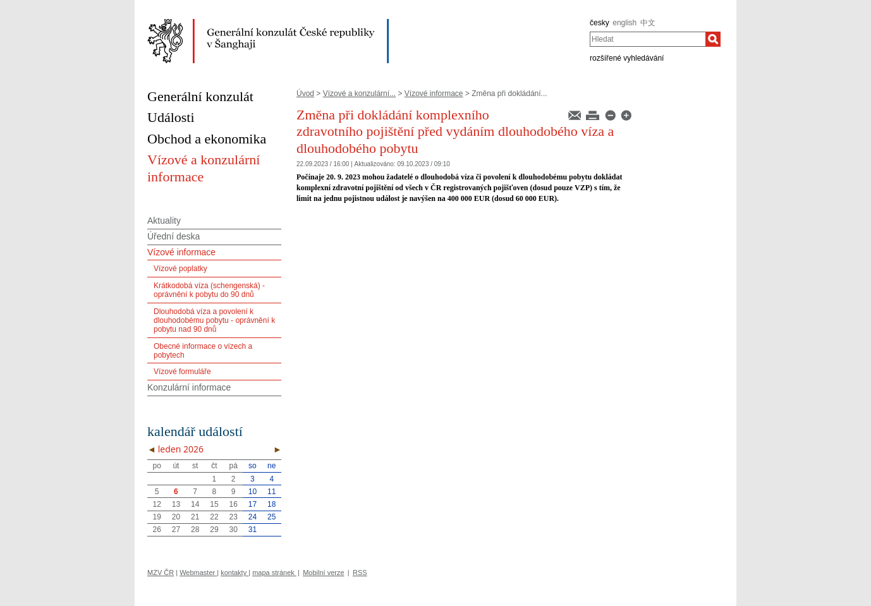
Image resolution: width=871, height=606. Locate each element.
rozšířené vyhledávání (627, 58)
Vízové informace (434, 93)
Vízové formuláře (182, 371)
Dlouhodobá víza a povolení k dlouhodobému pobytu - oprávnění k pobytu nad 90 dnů (214, 320)
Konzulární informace (189, 387)
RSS (360, 572)
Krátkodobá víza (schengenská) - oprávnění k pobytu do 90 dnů (209, 290)
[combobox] (647, 39)
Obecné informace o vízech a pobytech (203, 351)
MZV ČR (160, 572)
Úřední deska (173, 236)
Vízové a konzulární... (359, 93)
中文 (647, 22)
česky (599, 22)
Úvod (305, 93)
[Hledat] (713, 39)
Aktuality (164, 220)
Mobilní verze (323, 572)
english (624, 22)
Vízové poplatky (180, 268)
